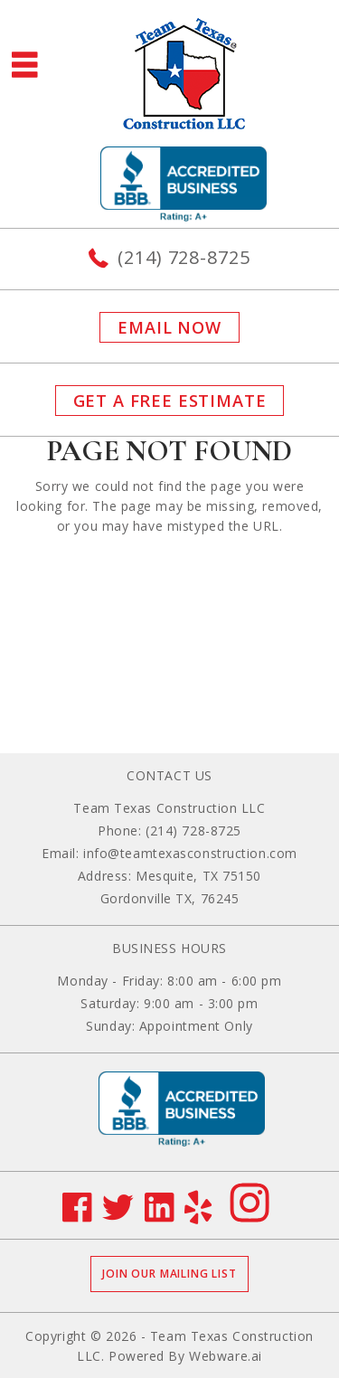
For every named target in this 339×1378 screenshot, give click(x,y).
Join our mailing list (169, 1273)
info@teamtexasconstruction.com (190, 853)
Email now (169, 327)
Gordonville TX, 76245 (170, 898)
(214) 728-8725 (184, 257)
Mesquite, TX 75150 (198, 875)
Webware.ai (225, 1355)
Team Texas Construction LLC (169, 807)
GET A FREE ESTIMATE (170, 400)
